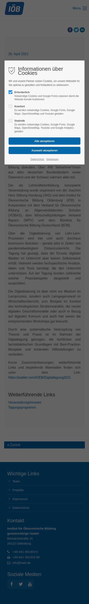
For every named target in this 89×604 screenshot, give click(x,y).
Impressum (52, 159)
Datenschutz (37, 159)
